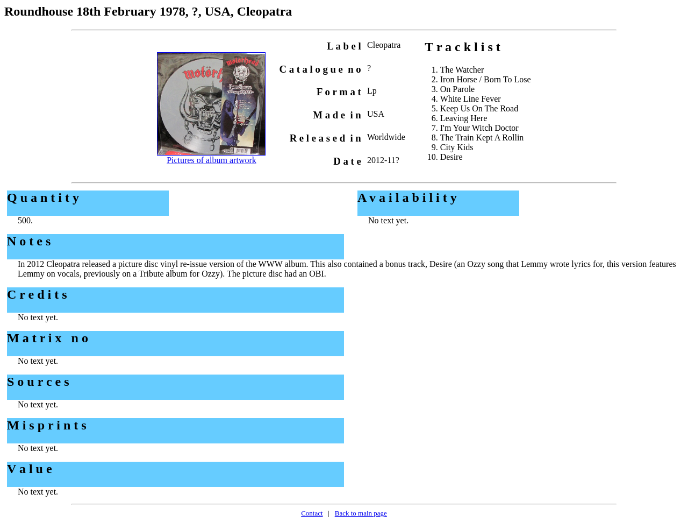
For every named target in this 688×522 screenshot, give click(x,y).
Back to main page (361, 513)
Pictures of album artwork (211, 160)
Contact (311, 513)
